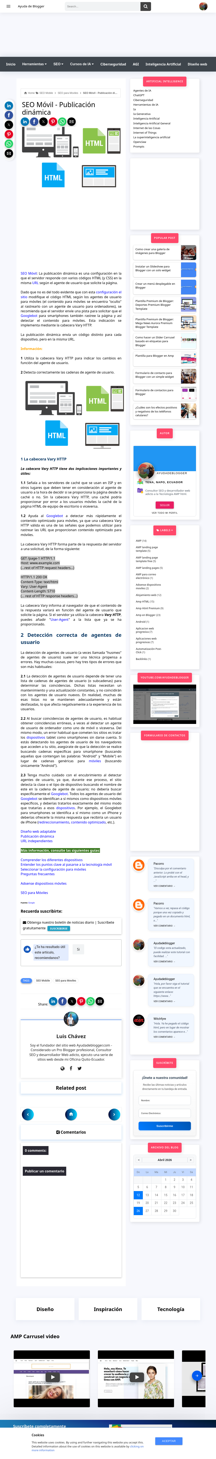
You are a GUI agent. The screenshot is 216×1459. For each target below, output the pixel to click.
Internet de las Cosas (146, 128)
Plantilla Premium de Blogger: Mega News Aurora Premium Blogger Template (154, 323)
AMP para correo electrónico (146, 576)
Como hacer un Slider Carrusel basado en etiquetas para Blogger (155, 341)
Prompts (138, 146)
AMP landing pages (147, 568)
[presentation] (197, 1376)
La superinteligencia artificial (151, 137)
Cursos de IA (82, 64)
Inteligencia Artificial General (151, 123)
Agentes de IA (142, 90)
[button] (9, 105)
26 (138, 1211)
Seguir (165, 505)
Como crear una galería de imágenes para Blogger (152, 251)
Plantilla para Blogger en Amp (154, 356)
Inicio (10, 64)
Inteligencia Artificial (163, 64)
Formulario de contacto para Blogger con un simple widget (154, 375)
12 (138, 1195)
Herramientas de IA (145, 104)
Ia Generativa (142, 114)
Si (78, 949)
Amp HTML (142, 601)
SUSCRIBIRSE (59, 928)
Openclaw (139, 142)
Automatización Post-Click (149, 650)
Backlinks (141, 659)
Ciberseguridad (113, 64)
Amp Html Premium (148, 608)
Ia (134, 109)
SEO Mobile (43, 980)
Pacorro (159, 863)
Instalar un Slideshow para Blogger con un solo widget (153, 268)
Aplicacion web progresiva (145, 630)
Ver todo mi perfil (165, 513)
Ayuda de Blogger (31, 6)
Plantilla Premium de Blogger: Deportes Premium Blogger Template (154, 304)
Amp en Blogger (145, 615)
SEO (58, 64)
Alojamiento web (146, 595)
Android (141, 622)
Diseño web (197, 64)
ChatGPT (138, 95)
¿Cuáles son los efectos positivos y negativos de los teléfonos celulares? (156, 411)
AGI (136, 64)
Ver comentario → (165, 886)
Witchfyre (160, 1018)
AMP (138, 541)
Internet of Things (145, 132)
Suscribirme (165, 1126)
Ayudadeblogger (172, 473)
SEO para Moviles (65, 980)
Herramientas (34, 64)
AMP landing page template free (147, 559)
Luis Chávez (71, 1036)
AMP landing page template (147, 549)
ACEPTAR (169, 1441)
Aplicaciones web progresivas (146, 640)
